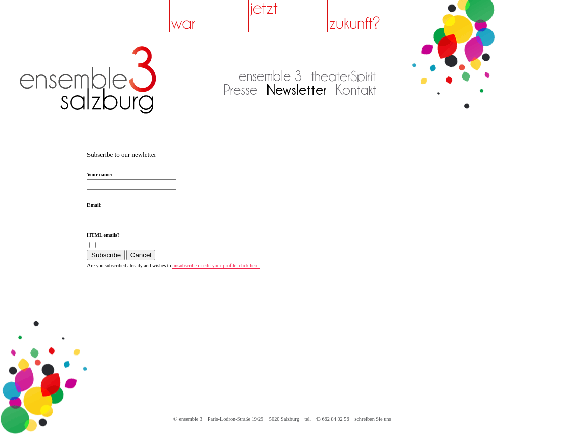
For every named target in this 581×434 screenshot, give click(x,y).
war (209, 16)
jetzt (288, 16)
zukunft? (367, 16)
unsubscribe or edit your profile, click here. (216, 265)
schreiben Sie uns (372, 419)
